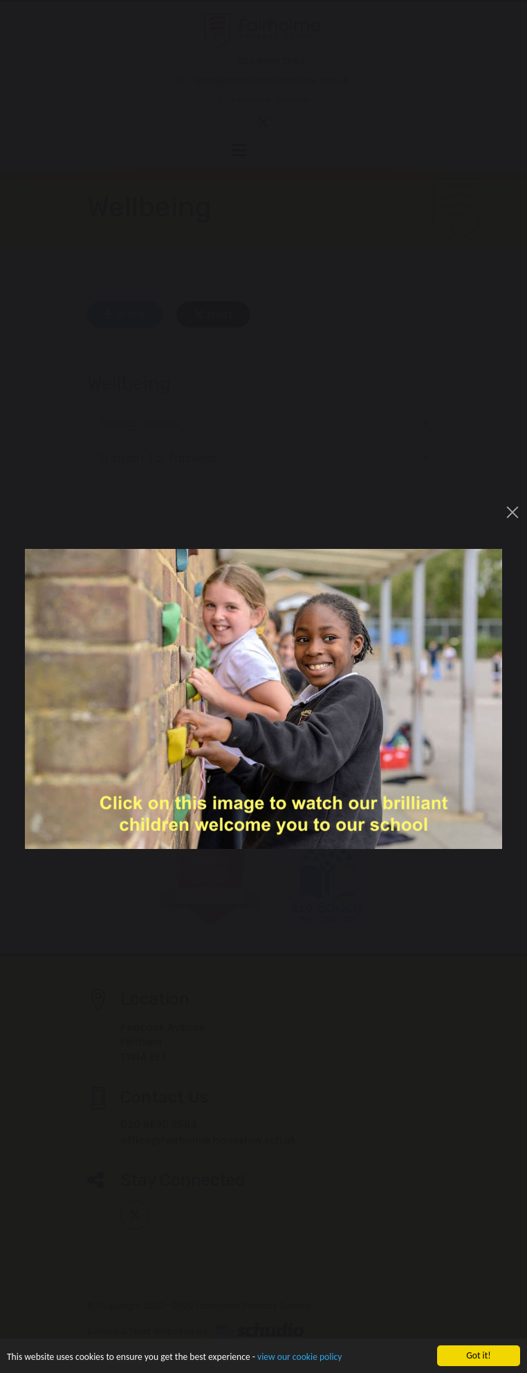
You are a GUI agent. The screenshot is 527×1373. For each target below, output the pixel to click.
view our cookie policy (299, 1358)
